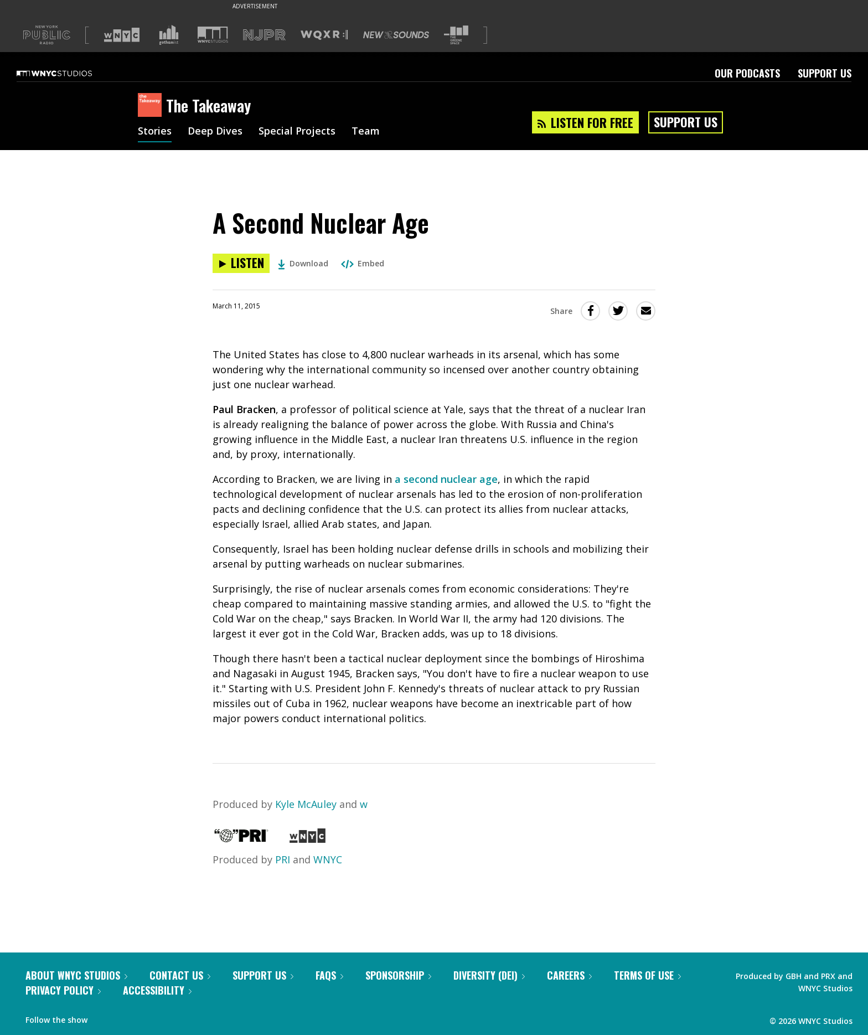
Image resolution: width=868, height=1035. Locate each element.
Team (366, 132)
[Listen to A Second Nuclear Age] (241, 263)
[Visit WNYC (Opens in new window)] (122, 35)
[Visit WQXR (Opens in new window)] (324, 35)
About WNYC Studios (76, 975)
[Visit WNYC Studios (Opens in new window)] (213, 35)
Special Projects (297, 132)
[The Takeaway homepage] (152, 106)
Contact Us (179, 975)
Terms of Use (647, 975)
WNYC (327, 859)
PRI (282, 859)
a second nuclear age (446, 479)
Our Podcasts (747, 73)
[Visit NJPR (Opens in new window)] (264, 35)
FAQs (329, 975)
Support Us (824, 73)
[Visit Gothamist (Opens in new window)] (169, 35)
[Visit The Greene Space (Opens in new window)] (456, 35)
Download (303, 263)
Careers (569, 975)
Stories (155, 132)
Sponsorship (398, 975)
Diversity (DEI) (489, 975)
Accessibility (157, 990)
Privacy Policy (63, 990)
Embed (362, 263)
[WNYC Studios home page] (68, 73)
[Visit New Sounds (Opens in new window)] (396, 35)
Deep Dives (215, 132)
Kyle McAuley (306, 804)
